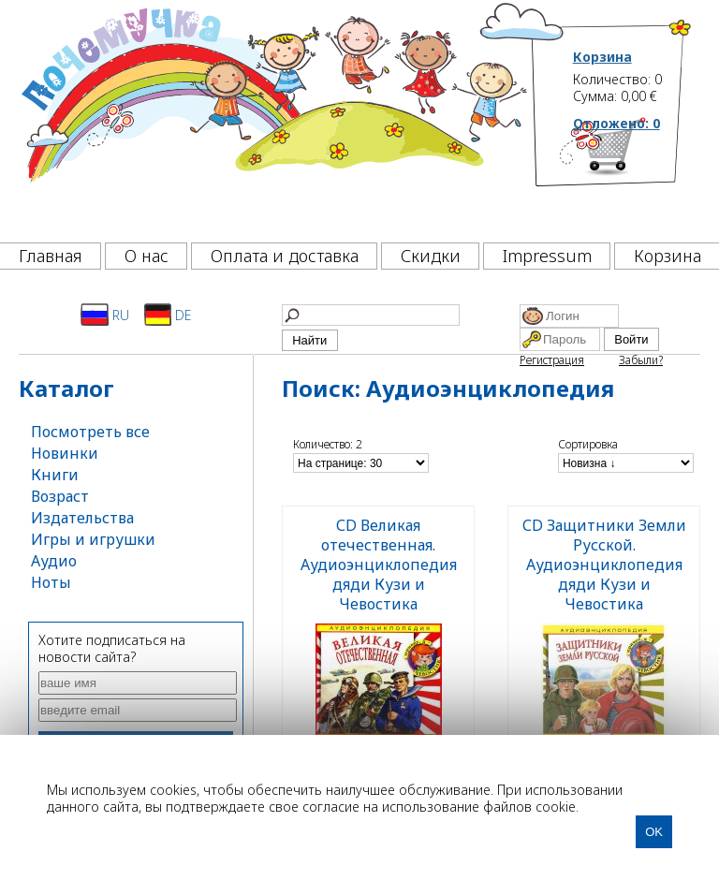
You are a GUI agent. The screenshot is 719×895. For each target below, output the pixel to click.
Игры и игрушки (93, 539)
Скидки (431, 255)
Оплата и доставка (285, 255)
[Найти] (371, 315)
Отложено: (616, 123)
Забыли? (641, 360)
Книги (55, 474)
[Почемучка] (272, 116)
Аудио (54, 560)
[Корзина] (633, 173)
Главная (50, 255)
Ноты (51, 582)
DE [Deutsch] (168, 314)
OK (654, 832)
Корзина (602, 57)
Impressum (547, 255)
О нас (147, 255)
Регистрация (552, 360)
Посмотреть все (90, 431)
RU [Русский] (105, 314)
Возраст (60, 496)
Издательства (82, 517)
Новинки (64, 453)
